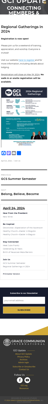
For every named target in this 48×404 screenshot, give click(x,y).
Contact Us (24, 369)
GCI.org (24, 385)
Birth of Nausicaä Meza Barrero (18, 252)
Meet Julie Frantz (11, 245)
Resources (24, 388)
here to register (27, 60)
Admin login (23, 362)
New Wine (8, 217)
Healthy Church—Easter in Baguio (19, 234)
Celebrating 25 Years (12, 249)
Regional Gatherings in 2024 (16, 267)
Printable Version (11, 274)
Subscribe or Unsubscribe (24, 366)
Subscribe (24, 310)
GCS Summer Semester (14, 263)
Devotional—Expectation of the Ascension (23, 228)
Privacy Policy (23, 357)
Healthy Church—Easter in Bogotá (19, 231)
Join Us (17, 161)
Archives (23, 359)
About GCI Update (23, 354)
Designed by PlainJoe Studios (24, 398)
